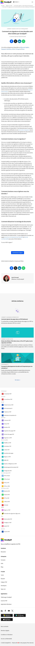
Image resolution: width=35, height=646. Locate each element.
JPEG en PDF (7, 501)
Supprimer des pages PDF (9, 431)
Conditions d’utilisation (7, 634)
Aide (2, 563)
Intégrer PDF (4, 582)
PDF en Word (7, 475)
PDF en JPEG (7, 486)
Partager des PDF (8, 470)
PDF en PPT (6, 482)
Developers (3, 585)
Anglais (27, 47)
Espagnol (3, 49)
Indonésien (9, 49)
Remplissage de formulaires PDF (11, 467)
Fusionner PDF (7, 420)
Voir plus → (17, 380)
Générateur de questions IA (10, 415)
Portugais (18, 49)
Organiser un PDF (8, 438)
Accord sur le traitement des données (14, 237)
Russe (23, 49)
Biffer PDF (6, 460)
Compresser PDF (7, 394)
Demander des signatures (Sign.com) (12, 513)
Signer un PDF (7, 510)
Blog (2, 567)
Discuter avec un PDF (8, 405)
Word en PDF (7, 491)
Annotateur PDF (7, 446)
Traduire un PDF (7, 412)
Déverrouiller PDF (8, 519)
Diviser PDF (6, 424)
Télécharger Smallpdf (6, 597)
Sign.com (3, 589)
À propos (3, 560)
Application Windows (6, 604)
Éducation (3, 552)
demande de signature (24, 130)
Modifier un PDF (7, 443)
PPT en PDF (6, 498)
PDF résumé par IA (8, 408)
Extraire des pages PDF (9, 434)
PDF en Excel (7, 479)
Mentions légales (5, 630)
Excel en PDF (7, 494)
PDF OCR (6, 505)
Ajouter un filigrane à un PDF (10, 464)
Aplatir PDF (6, 526)
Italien (13, 49)
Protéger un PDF (7, 522)
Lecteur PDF (6, 450)
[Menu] (32, 2)
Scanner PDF (7, 531)
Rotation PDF (7, 427)
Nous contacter (4, 626)
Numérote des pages (8, 453)
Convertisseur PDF (8, 399)
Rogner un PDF (7, 457)
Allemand (22, 47)
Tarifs (2, 575)
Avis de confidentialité (6, 639)
